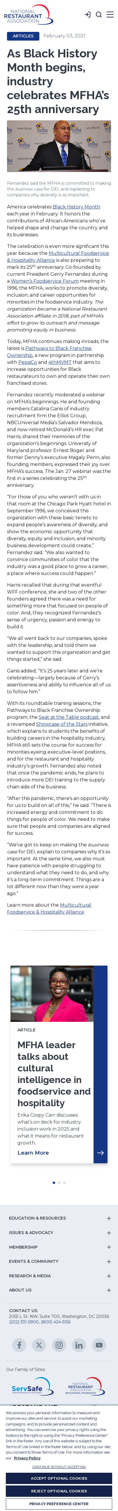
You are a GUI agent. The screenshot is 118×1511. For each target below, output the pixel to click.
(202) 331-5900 (24, 1322)
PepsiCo (27, 362)
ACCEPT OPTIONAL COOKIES (59, 1478)
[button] (98, 14)
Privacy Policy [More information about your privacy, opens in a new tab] (27, 1458)
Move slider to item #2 (59, 1183)
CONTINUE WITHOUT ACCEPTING (59, 1467)
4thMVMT (60, 362)
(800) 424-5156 (56, 1322)
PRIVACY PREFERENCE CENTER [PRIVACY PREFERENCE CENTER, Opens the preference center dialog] (59, 1504)
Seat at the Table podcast (69, 717)
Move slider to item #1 (54, 1183)
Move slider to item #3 (64, 1183)
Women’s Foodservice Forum (45, 281)
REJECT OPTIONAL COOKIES (59, 1491)
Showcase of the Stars (61, 724)
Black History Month (76, 207)
